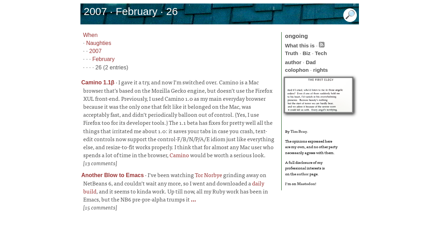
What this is (300, 45)
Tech (321, 53)
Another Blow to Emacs (112, 175)
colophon (297, 70)
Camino (179, 154)
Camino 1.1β (98, 82)
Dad (311, 62)
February (103, 59)
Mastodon (306, 183)
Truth (291, 53)
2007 (95, 51)
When (90, 35)
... (193, 199)
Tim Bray (298, 131)
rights (320, 70)
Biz (307, 53)
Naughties (98, 43)
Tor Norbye (208, 174)
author (293, 62)
